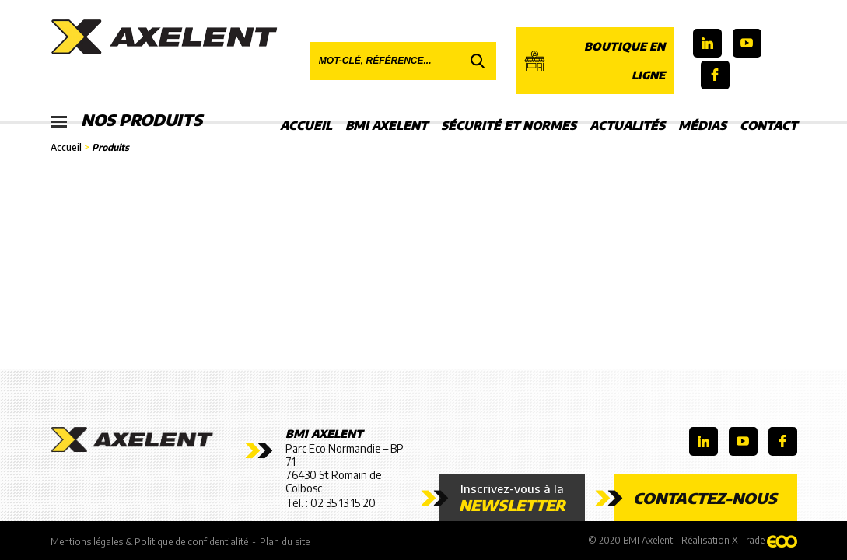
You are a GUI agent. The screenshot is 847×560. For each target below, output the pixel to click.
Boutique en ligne (594, 61)
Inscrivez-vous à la (512, 497)
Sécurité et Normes (508, 125)
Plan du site (285, 542)
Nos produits (126, 121)
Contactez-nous (705, 497)
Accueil (306, 125)
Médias (702, 125)
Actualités (627, 125)
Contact (768, 125)
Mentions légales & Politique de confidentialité (149, 542)
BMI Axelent (386, 125)
